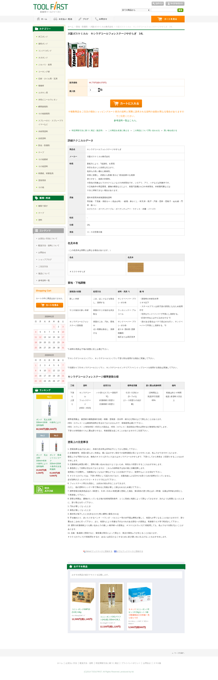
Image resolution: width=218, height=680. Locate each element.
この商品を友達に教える (118, 130)
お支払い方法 (71, 663)
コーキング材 (44, 72)
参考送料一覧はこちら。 (126, 120)
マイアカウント (175, 4)
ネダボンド (43, 58)
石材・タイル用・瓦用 (47, 79)
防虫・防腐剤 (82, 27)
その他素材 (43, 159)
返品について (44, 273)
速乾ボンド (43, 44)
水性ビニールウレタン (47, 100)
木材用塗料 (43, 131)
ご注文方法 (43, 266)
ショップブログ (45, 259)
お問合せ (42, 252)
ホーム (42, 19)
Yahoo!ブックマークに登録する (99, 551)
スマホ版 (157, 663)
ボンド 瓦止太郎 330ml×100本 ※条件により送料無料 (48, 422)
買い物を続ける (170, 130)
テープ (41, 152)
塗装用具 (42, 180)
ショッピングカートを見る (49, 305)
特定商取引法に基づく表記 (107, 663)
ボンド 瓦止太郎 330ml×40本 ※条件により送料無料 (42, 461)
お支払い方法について (47, 238)
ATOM (49, 491)
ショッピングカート (168, 19)
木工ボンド (43, 37)
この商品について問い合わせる (146, 130)
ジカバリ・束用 (45, 65)
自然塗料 (42, 138)
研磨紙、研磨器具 (46, 173)
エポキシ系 (43, 93)
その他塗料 (43, 166)
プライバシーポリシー (130, 663)
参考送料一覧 (44, 280)
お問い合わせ (103, 19)
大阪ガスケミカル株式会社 (101, 27)
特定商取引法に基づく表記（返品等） (88, 130)
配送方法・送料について (48, 245)
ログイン (158, 4)
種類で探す (43, 206)
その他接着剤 (44, 114)
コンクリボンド (45, 51)
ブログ (83, 19)
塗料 (40, 220)
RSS (47, 488)
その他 (41, 187)
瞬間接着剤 (43, 107)
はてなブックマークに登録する (129, 551)
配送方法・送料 (86, 663)
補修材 (41, 86)
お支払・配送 (62, 19)
